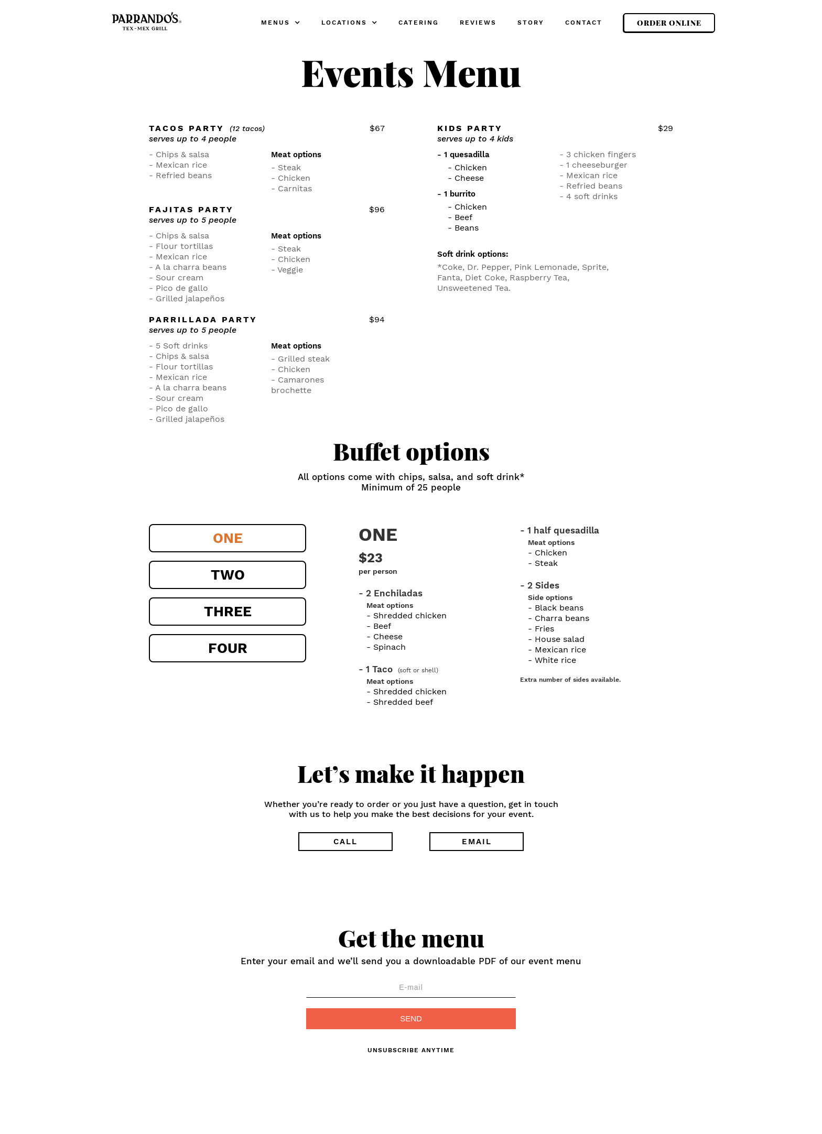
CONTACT (583, 22)
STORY (530, 22)
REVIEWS (478, 22)
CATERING (418, 22)
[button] (281, 23)
